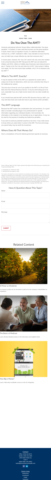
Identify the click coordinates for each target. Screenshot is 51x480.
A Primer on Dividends (8, 286)
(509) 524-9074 (27, 454)
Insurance (25, 479)
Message (4, 212)
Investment (25, 475)
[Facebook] (24, 466)
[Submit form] (6, 228)
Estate (25, 477)
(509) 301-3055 (27, 456)
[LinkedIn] (27, 466)
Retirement (25, 473)
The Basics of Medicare (8, 333)
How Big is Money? (7, 379)
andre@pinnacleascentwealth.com (25, 463)
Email (3, 201)
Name (3, 191)
